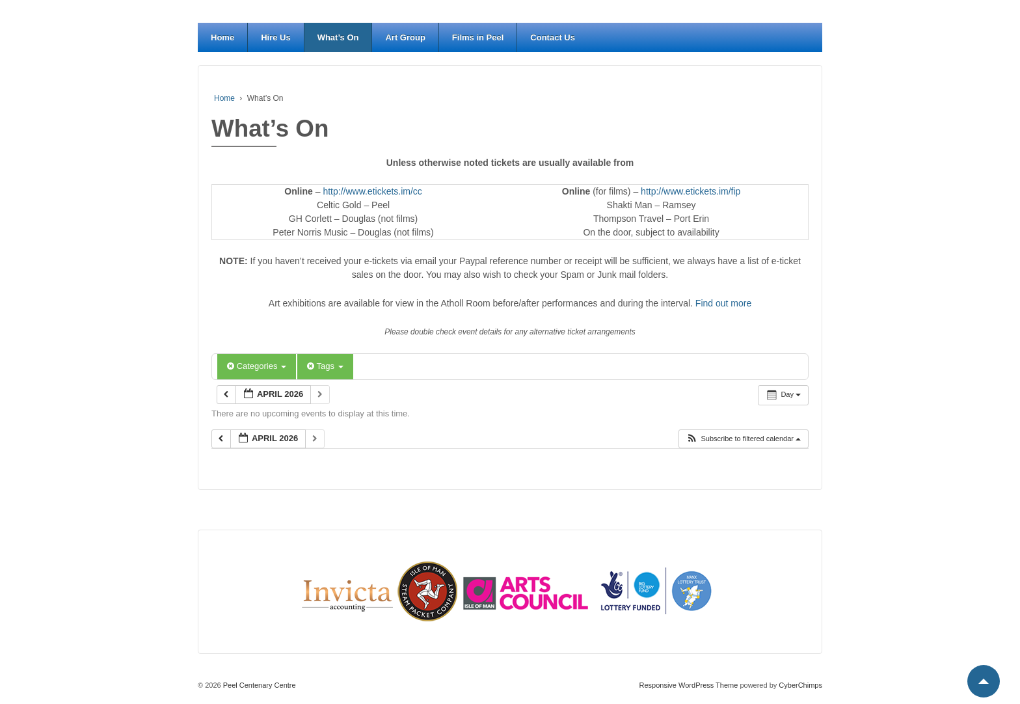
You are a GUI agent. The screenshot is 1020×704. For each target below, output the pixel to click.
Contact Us (552, 37)
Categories (256, 366)
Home (222, 37)
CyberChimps (800, 685)
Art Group (405, 37)
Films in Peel (477, 37)
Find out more (723, 303)
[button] (743, 439)
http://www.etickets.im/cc (372, 191)
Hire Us (276, 37)
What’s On (338, 37)
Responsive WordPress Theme (688, 685)
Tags (325, 366)
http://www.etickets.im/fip (690, 191)
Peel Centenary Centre (258, 685)
